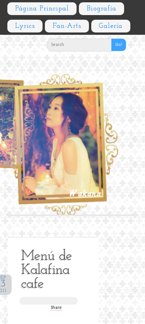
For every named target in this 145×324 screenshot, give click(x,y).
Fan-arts (67, 26)
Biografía (101, 8)
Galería (111, 26)
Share (56, 307)
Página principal (42, 8)
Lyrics (25, 26)
